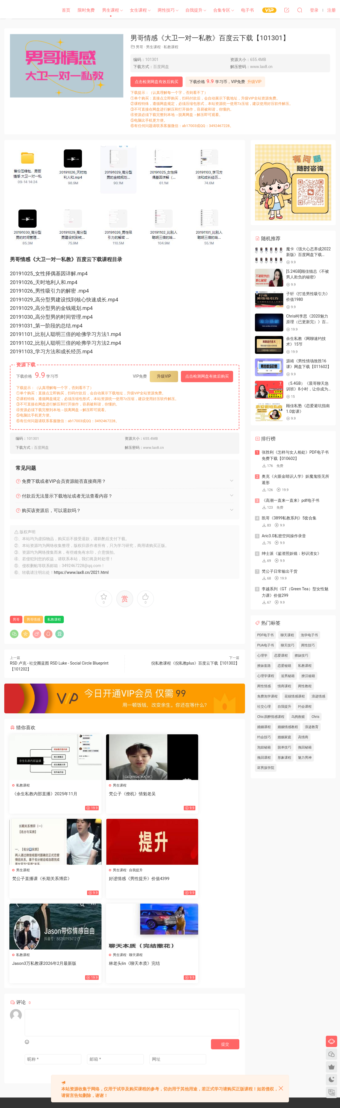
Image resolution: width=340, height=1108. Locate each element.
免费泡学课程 (267, 696)
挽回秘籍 (305, 747)
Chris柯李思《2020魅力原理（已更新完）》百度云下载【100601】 (308, 321)
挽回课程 (264, 758)
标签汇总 (167, 1042)
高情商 (303, 737)
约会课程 (305, 707)
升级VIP (254, 82)
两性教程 (305, 686)
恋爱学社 (27, 10)
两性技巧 (166, 10)
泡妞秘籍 (264, 747)
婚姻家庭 (284, 737)
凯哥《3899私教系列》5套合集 (289, 518)
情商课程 (284, 686)
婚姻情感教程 (288, 727)
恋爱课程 (281, 655)
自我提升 (193, 10)
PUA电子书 (265, 645)
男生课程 (110, 10)
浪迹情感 (318, 696)
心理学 (262, 655)
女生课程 (138, 10)
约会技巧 (264, 737)
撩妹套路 (264, 666)
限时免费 (86, 10)
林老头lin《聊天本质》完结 (195, 879)
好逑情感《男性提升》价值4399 (43, 879)
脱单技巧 (284, 747)
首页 (66, 10)
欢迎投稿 (131, 1062)
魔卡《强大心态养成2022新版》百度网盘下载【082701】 (308, 254)
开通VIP (162, 1052)
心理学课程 (265, 676)
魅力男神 (305, 758)
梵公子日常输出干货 (279, 571)
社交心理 (264, 707)
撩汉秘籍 (308, 676)
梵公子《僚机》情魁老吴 (114, 793)
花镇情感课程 (294, 696)
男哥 (139, 47)
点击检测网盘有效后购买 (156, 81)
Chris (316, 717)
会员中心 (145, 1052)
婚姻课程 (264, 727)
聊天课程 (196, 871)
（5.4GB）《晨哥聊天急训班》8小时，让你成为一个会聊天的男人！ (307, 389)
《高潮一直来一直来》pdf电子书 (290, 500)
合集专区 (221, 10)
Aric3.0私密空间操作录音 (284, 536)
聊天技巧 (287, 645)
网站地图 (131, 1042)
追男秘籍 (288, 676)
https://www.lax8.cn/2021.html (81, 572)
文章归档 (149, 1042)
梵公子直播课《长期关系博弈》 (199, 793)
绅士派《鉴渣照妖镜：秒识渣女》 (291, 553)
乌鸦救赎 (298, 717)
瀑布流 (129, 1052)
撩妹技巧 (301, 655)
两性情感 (264, 686)
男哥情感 (33, 619)
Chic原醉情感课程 (270, 717)
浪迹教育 (311, 727)
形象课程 (284, 758)
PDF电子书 (265, 635)
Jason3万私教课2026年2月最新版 (123, 879)
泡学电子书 (309, 635)
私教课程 (171, 47)
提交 (225, 961)
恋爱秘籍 (284, 666)
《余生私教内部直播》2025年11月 (45, 793)
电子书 (247, 10)
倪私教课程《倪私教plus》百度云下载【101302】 (195, 663)
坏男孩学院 (265, 768)
